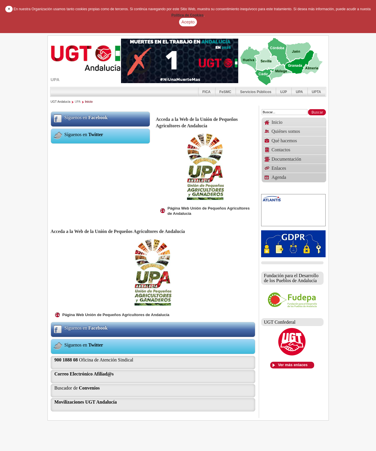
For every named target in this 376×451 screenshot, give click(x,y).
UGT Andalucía (61, 101)
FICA (207, 92)
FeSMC (226, 92)
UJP (283, 92)
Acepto (188, 22)
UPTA (316, 92)
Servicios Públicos (255, 92)
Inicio (89, 101)
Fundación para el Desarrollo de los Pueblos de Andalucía (291, 278)
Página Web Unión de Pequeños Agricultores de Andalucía (209, 211)
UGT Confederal (280, 322)
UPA (299, 92)
